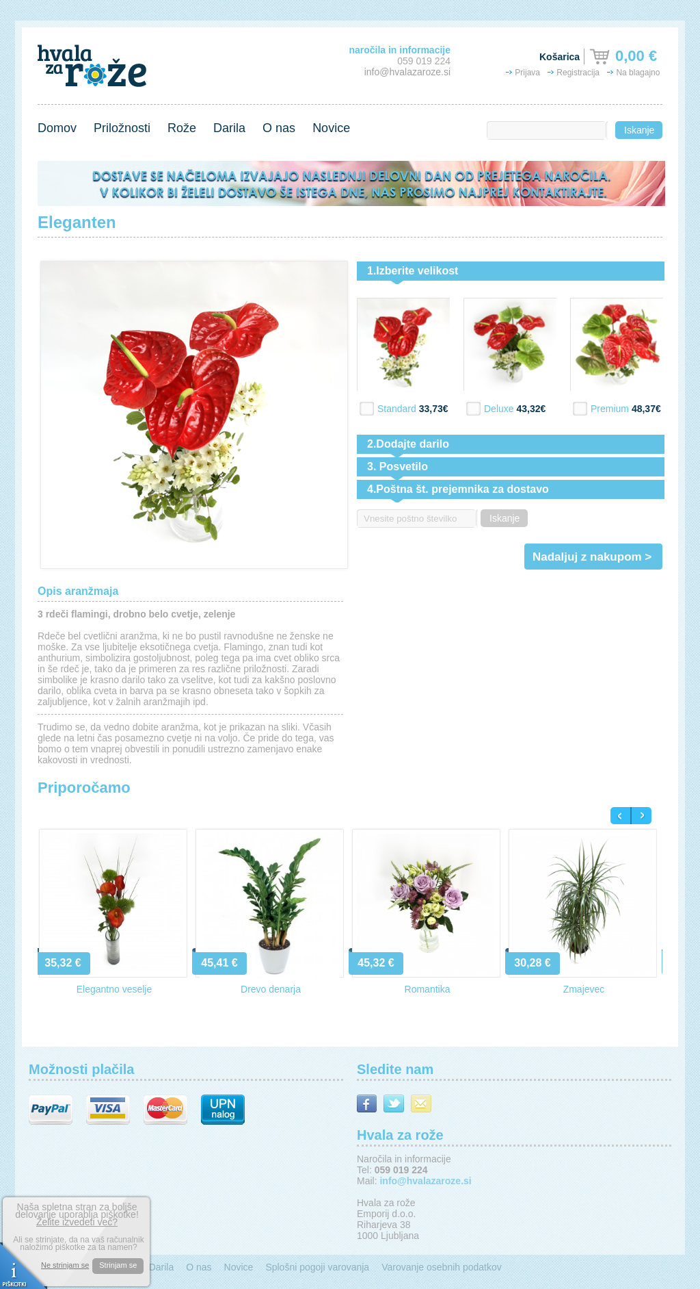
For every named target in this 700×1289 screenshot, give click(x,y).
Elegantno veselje (114, 989)
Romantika (427, 989)
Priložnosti (122, 128)
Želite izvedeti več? (77, 1221)
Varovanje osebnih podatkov (441, 1267)
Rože (181, 128)
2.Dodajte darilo (408, 444)
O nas (278, 128)
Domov (57, 128)
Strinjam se (118, 1265)
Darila (229, 128)
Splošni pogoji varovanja (317, 1267)
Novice (331, 128)
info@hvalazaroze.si (407, 71)
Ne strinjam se (65, 1265)
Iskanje (639, 130)
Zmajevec (584, 989)
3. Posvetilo (397, 466)
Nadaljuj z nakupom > (592, 556)
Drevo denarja (271, 989)
